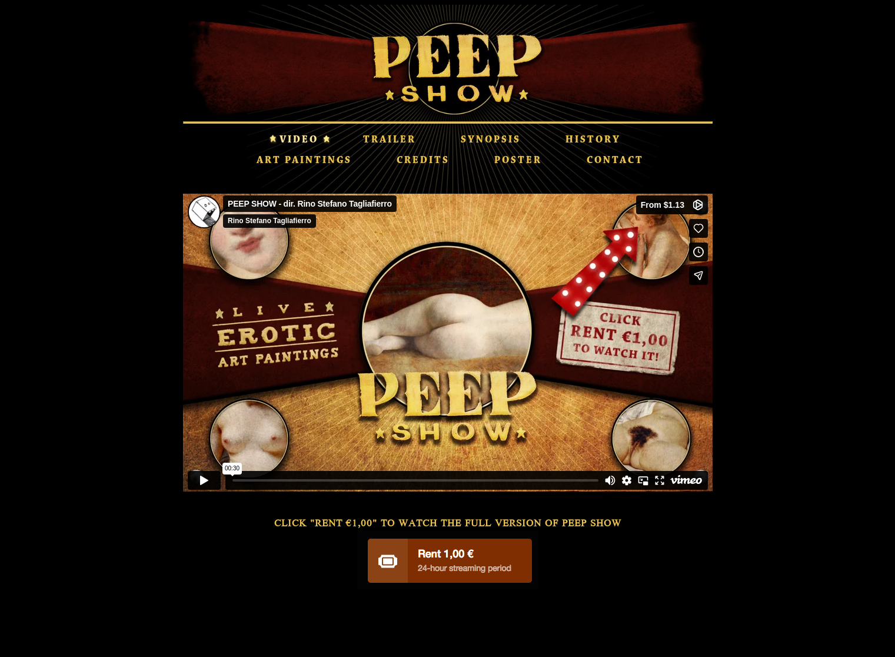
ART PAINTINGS (304, 160)
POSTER (518, 160)
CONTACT (615, 160)
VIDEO (299, 140)
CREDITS (423, 160)
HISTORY (593, 140)
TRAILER (389, 140)
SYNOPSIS (491, 140)
